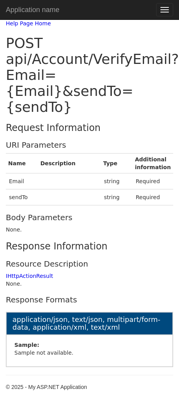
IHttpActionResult (29, 276)
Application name (32, 10)
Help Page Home (28, 23)
